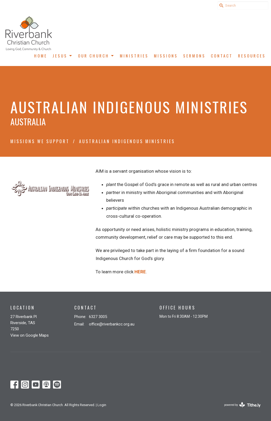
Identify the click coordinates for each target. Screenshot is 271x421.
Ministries (134, 56)
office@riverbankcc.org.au (111, 324)
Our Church (96, 56)
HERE (140, 271)
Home (40, 56)
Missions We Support (39, 141)
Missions (166, 56)
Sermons (194, 56)
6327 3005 (98, 316)
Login (101, 405)
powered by (242, 405)
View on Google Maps (29, 335)
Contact (222, 56)
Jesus (62, 56)
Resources (252, 56)
